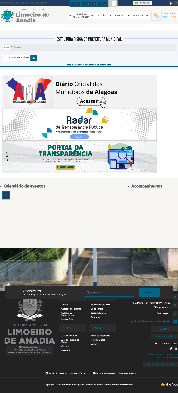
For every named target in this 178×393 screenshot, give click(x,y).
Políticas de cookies (168, 357)
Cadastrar (149, 292)
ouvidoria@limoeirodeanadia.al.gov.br (150, 321)
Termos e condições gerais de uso (161, 354)
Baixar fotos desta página (16, 57)
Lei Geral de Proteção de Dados (160, 364)
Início (6, 47)
